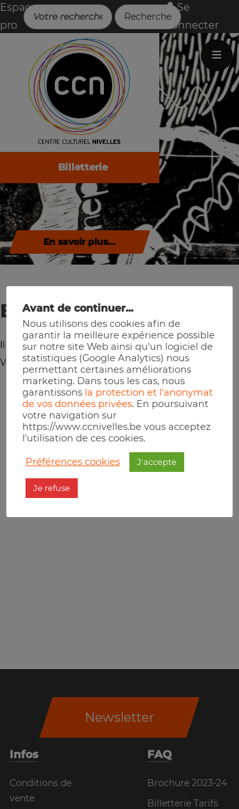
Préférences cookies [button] (72, 461)
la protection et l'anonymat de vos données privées (117, 398)
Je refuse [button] (51, 488)
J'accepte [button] (157, 462)
